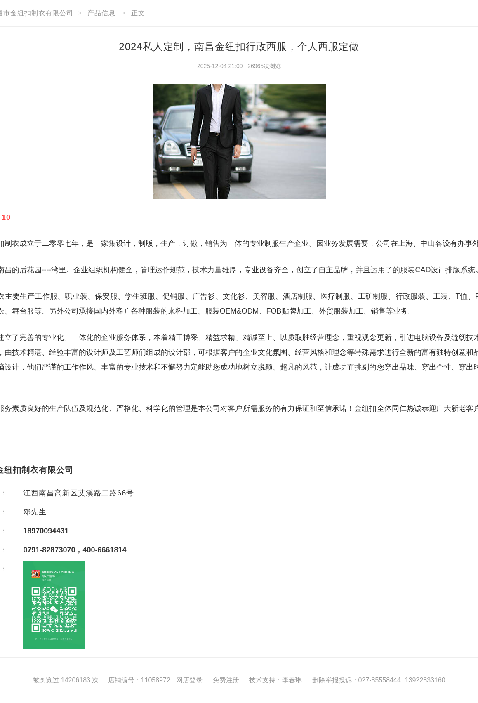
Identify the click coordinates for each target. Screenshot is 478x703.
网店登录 (189, 680)
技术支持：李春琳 (275, 680)
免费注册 (226, 680)
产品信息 (101, 13)
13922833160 (425, 680)
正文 (138, 13)
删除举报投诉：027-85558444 (356, 680)
